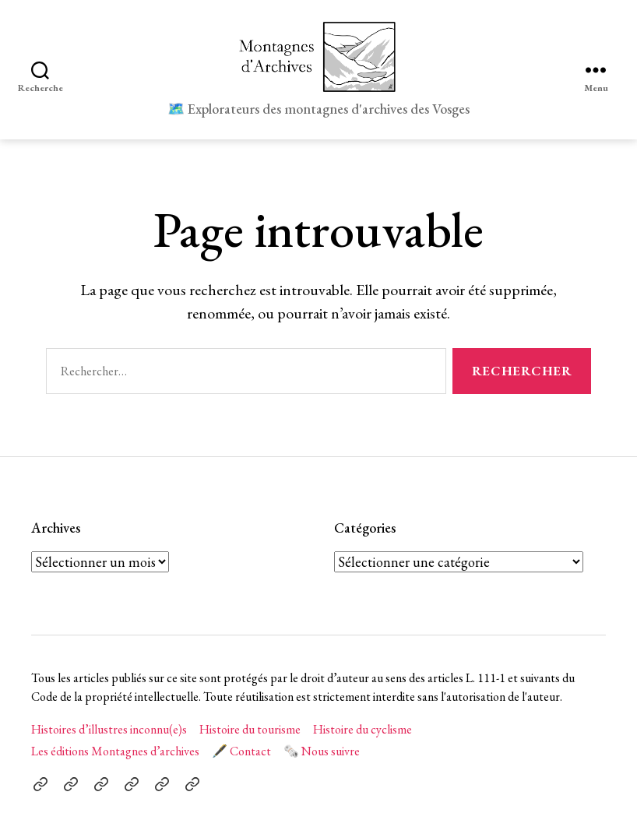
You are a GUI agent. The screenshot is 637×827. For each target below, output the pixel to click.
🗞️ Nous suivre (321, 751)
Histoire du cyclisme (362, 729)
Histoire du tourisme (250, 729)
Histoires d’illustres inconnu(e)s (109, 729)
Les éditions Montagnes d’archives (115, 751)
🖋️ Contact (241, 751)
